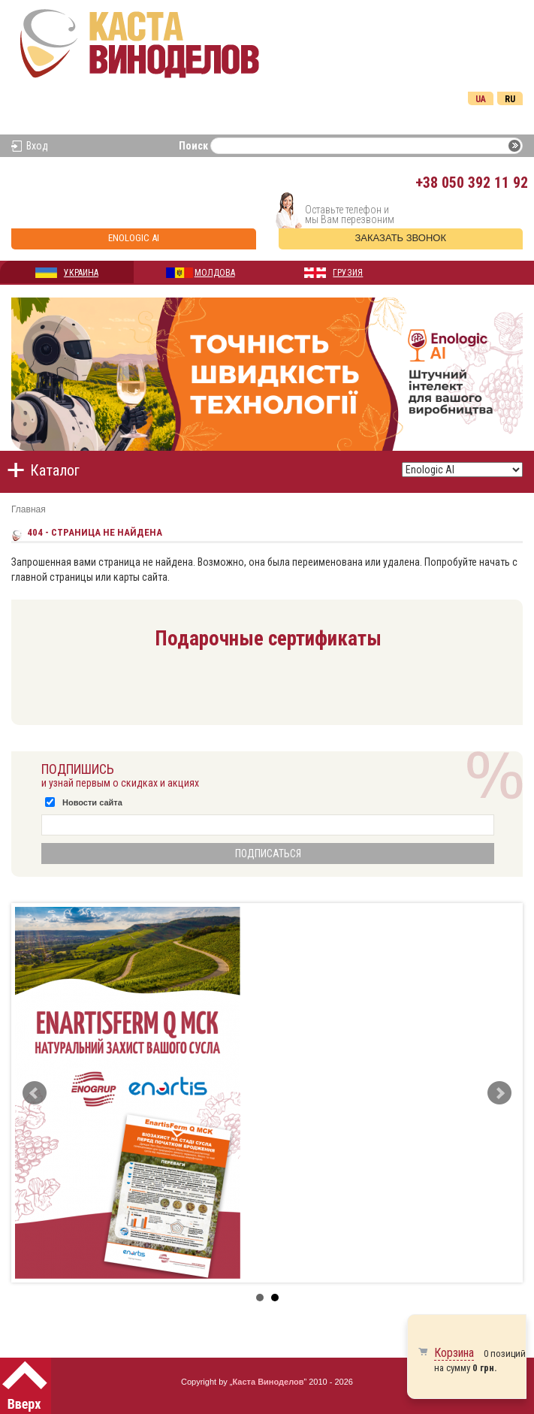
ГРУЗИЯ (348, 272)
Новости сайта (92, 802)
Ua (480, 99)
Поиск (193, 146)
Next (499, 1093)
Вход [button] (37, 146)
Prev (35, 1093)
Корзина (454, 1353)
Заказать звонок (401, 237)
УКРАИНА (81, 272)
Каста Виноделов (268, 1381)
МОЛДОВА (215, 272)
